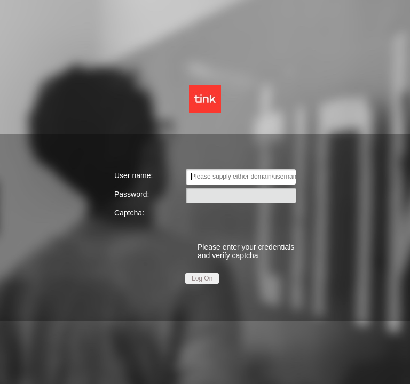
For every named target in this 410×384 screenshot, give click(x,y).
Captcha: (129, 213)
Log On (202, 278)
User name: (133, 175)
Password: (131, 194)
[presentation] (241, 220)
